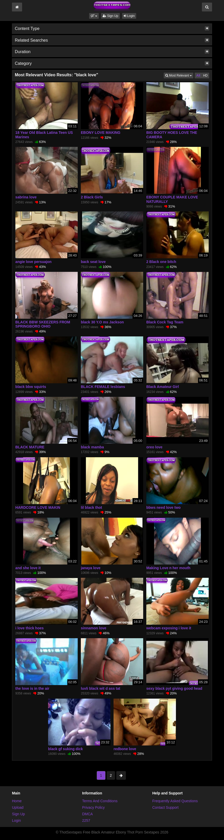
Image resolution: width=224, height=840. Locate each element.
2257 (86, 820)
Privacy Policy (93, 807)
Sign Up (110, 16)
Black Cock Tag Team (164, 322)
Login (129, 16)
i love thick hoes (29, 628)
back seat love (93, 262)
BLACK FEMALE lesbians (103, 387)
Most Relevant (179, 75)
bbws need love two (163, 507)
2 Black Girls (92, 197)
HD (205, 75)
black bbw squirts (30, 387)
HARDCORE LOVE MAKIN (37, 507)
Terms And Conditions (99, 801)
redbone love (125, 749)
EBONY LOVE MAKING (100, 132)
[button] (94, 16)
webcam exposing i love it (168, 628)
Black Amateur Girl (162, 387)
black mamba (92, 447)
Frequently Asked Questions (175, 801)
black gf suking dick (65, 749)
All (198, 75)
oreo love (154, 447)
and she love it (28, 568)
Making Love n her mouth (168, 568)
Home (17, 801)
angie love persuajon (33, 262)
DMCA (87, 814)
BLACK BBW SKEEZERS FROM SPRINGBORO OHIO (42, 324)
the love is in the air (32, 688)
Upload (17, 807)
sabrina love (26, 197)
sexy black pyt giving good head (174, 688)
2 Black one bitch (161, 262)
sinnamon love (93, 628)
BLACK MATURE (29, 447)
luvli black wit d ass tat (100, 688)
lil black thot (91, 507)
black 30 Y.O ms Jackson (102, 322)
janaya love (91, 568)
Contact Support (165, 807)
